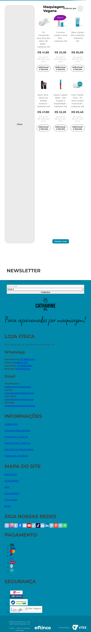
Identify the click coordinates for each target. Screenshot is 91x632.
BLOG (8, 506)
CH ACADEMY (12, 493)
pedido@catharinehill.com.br (20, 405)
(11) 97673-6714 (22, 369)
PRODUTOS (11, 474)
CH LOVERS (11, 500)
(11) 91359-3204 (24, 365)
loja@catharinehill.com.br (18, 387)
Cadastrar (45, 292)
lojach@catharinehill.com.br (19, 399)
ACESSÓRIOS (12, 481)
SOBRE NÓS (11, 424)
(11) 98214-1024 (20, 362)
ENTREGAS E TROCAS (16, 437)
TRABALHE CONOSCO (16, 456)
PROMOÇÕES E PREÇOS (18, 443)
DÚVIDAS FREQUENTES (17, 430)
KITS (7, 487)
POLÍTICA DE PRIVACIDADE (19, 449)
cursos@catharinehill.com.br (19, 393)
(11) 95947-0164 (27, 359)
